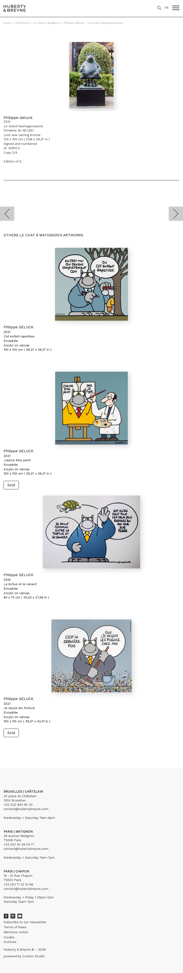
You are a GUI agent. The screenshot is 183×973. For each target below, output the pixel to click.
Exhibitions (22, 23)
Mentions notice (16, 932)
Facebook (6, 916)
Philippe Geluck (18, 117)
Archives (10, 942)
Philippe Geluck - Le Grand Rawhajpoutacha (93, 23)
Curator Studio (33, 956)
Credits (9, 937)
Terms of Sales (15, 927)
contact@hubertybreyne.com (26, 809)
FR (166, 8)
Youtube (19, 916)
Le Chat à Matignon (47, 23)
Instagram (12, 916)
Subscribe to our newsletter (25, 922)
